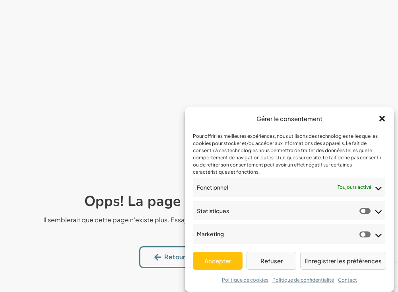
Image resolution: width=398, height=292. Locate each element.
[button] (382, 119)
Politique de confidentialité (303, 280)
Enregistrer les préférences (343, 261)
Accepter (217, 261)
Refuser (271, 261)
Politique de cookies (245, 280)
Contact (347, 280)
